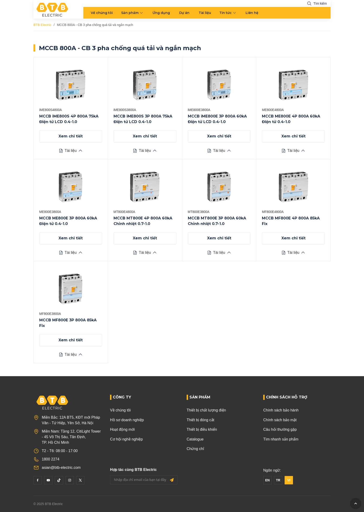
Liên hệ (252, 13)
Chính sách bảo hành (281, 410)
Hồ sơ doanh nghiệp (127, 420)
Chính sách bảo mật (279, 420)
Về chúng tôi (102, 13)
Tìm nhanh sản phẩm (280, 439)
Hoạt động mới (122, 429)
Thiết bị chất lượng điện (206, 410)
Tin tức (225, 13)
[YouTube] (48, 480)
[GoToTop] (355, 503)
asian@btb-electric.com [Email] (61, 468)
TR (278, 480)
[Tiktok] (59, 480)
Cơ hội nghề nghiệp (126, 439)
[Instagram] (69, 480)
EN (267, 480)
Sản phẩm (130, 13)
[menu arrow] (142, 12)
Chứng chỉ (195, 449)
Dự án (184, 13)
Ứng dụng (161, 13)
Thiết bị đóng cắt (200, 420)
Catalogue (195, 439)
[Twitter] (80, 480)
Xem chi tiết (70, 136)
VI (288, 480)
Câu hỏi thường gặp (280, 429)
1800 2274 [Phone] (50, 459)
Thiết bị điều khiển (202, 429)
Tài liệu (205, 13)
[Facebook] (37, 480)
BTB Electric (42, 25)
